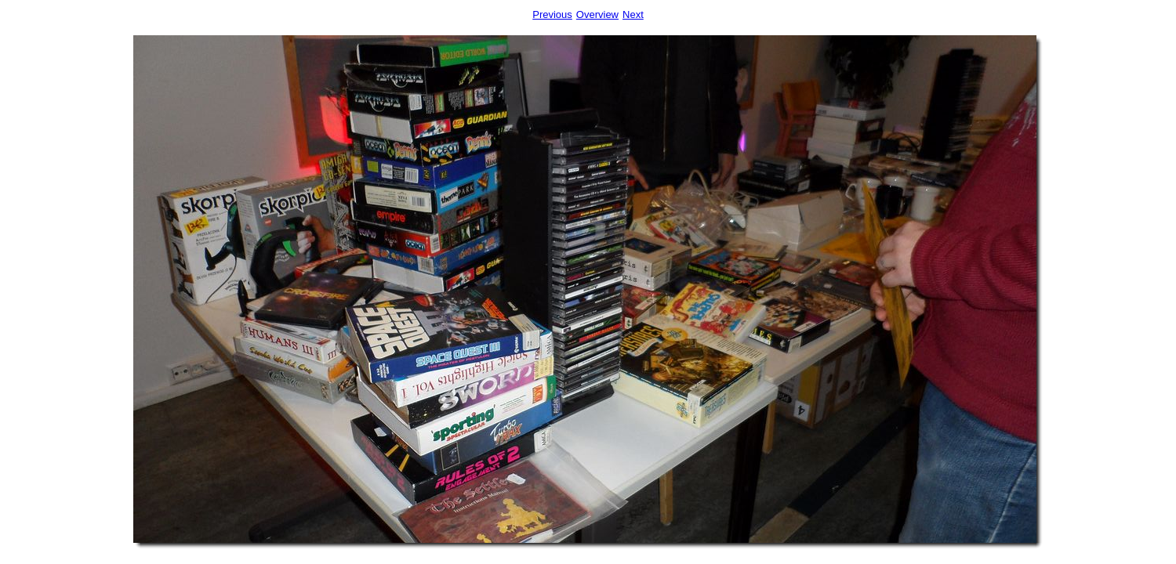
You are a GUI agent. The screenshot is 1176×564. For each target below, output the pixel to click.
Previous (552, 14)
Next (633, 14)
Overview (597, 14)
